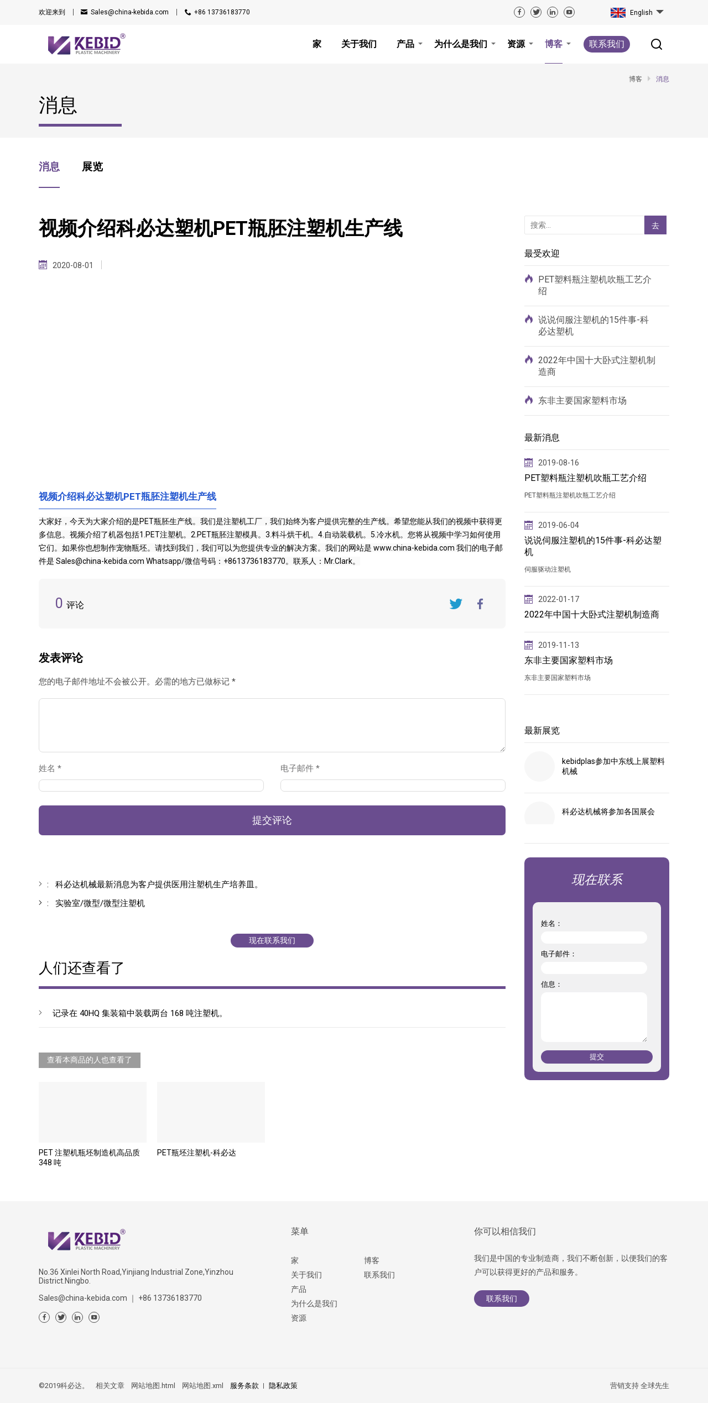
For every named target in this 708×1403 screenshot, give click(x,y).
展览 (92, 166)
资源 (298, 1317)
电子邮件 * (304, 768)
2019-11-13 (558, 645)
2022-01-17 (558, 599)
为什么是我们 (314, 1303)
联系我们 (606, 44)
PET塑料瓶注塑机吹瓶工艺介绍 (595, 285)
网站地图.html (153, 1385)
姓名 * (54, 768)
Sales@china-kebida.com (130, 12)
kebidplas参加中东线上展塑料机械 (613, 766)
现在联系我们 (272, 940)
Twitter (455, 603)
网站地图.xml (202, 1385)
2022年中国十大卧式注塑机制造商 (596, 366)
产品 (298, 1289)
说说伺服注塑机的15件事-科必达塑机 (593, 326)
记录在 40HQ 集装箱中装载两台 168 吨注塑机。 (140, 1013)
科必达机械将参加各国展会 (608, 811)
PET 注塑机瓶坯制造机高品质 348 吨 (89, 1157)
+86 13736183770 (222, 12)
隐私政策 (283, 1385)
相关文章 (110, 1385)
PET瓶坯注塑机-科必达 (196, 1152)
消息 (49, 166)
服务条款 (244, 1385)
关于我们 (306, 1274)
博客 (371, 1260)
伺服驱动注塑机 (547, 569)
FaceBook (480, 603)
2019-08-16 (558, 462)
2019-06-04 (558, 525)
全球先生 (655, 1385)
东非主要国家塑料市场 (582, 400)
